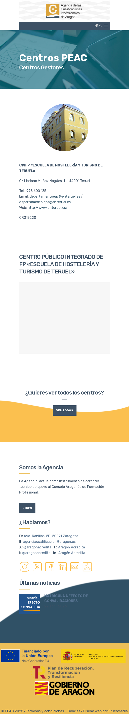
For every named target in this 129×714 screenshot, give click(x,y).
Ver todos (64, 410)
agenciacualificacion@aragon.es (49, 542)
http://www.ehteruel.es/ (48, 208)
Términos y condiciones (45, 711)
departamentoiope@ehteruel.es (45, 202)
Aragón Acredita (71, 547)
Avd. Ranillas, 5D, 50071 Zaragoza (51, 536)
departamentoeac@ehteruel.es (55, 196)
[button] (98, 26)
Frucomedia (118, 711)
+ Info (27, 508)
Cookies (74, 711)
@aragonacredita (37, 547)
